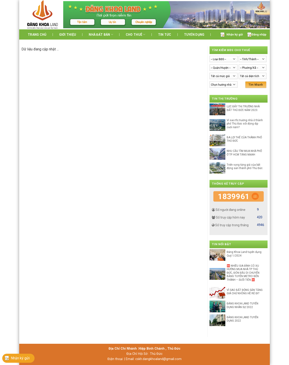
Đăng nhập (259, 34)
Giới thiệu (67, 34)
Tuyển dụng (194, 34)
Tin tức (164, 34)
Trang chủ (37, 34)
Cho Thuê (135, 34)
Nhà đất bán (101, 34)
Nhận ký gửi (234, 34)
